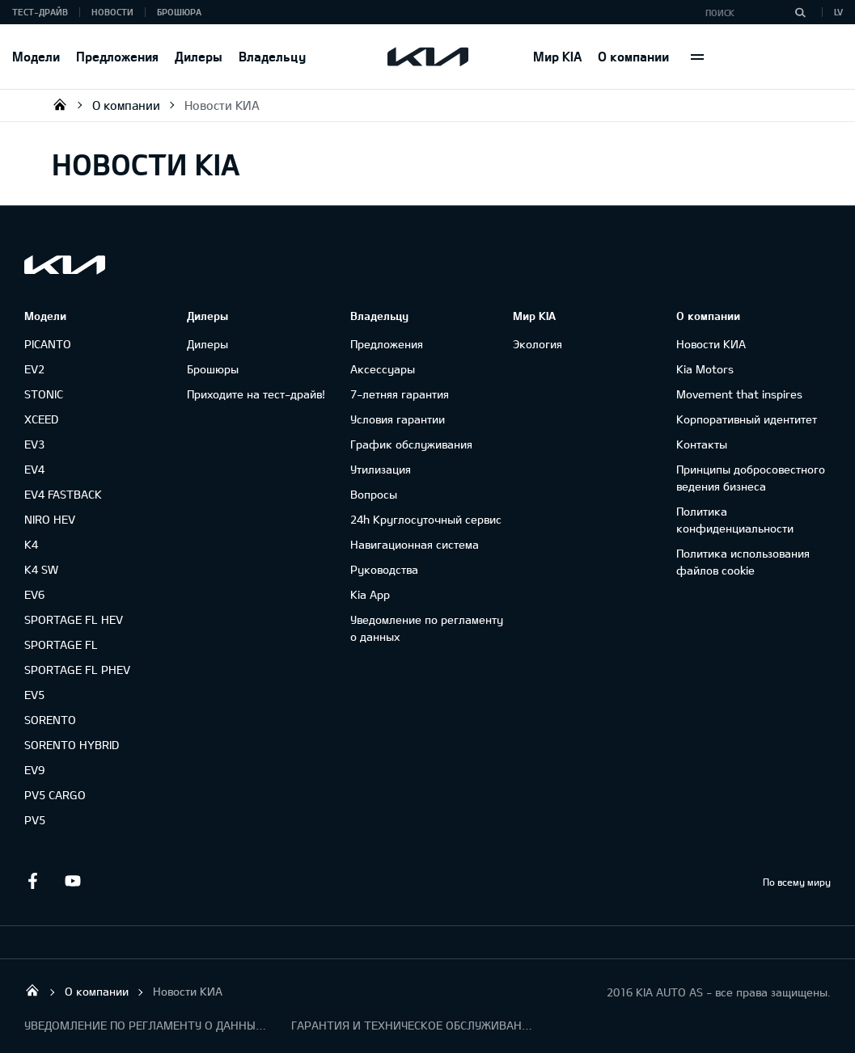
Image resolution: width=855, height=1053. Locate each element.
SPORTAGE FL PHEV (77, 669)
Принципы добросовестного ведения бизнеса (750, 477)
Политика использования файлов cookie (743, 561)
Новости (112, 11)
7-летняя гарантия (399, 394)
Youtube (73, 881)
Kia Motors (705, 369)
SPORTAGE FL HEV (73, 619)
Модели (36, 56)
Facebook (32, 881)
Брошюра (179, 11)
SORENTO (50, 720)
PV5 (34, 820)
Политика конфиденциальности (735, 519)
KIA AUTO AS (60, 104)
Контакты (701, 444)
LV (838, 11)
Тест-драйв (40, 11)
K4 (31, 544)
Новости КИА (222, 105)
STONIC (43, 394)
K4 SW (41, 569)
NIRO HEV (49, 519)
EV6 (34, 594)
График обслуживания (411, 444)
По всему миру (797, 881)
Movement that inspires (739, 394)
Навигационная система (414, 544)
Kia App (370, 594)
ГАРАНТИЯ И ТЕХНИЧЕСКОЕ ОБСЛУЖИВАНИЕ (412, 1025)
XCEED (41, 419)
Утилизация (380, 469)
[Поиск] (800, 12)
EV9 (34, 770)
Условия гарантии (397, 419)
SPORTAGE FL (61, 644)
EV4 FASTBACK (63, 494)
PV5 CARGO (55, 795)
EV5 (34, 694)
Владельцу (272, 56)
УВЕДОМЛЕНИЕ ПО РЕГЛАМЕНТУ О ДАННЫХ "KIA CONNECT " (145, 1025)
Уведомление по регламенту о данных (426, 628)
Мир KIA (557, 56)
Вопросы (373, 494)
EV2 (34, 369)
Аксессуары (382, 369)
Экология (537, 344)
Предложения (117, 56)
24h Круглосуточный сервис (426, 519)
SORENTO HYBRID (71, 745)
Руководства (384, 569)
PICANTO (47, 344)
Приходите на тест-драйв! (256, 394)
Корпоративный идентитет (746, 419)
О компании (633, 56)
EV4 (34, 469)
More (697, 56)
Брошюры (213, 369)
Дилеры (198, 56)
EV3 (34, 444)
